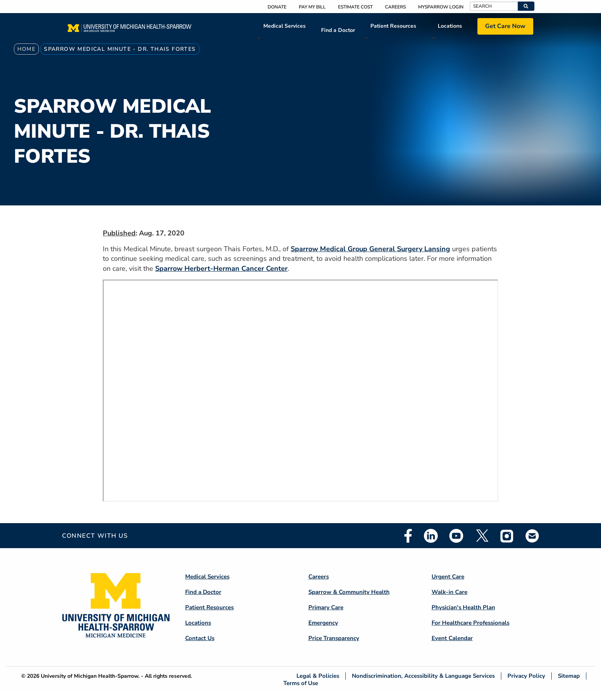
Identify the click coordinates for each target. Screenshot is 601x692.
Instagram (507, 536)
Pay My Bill (312, 7)
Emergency (323, 623)
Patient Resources (393, 26)
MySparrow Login (441, 7)
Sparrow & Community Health (349, 592)
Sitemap (569, 676)
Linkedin (431, 536)
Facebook (408, 536)
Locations (450, 26)
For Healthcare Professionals (470, 623)
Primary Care (325, 607)
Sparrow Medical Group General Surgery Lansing (370, 248)
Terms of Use (300, 683)
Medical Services (284, 26)
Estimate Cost (355, 7)
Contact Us (199, 638)
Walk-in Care (449, 592)
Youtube (456, 536)
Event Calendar (452, 638)
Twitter (482, 536)
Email (532, 536)
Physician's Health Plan (463, 607)
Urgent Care (448, 576)
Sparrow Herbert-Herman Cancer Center (221, 268)
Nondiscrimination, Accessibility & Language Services (423, 676)
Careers (395, 7)
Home (26, 49)
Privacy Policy (526, 676)
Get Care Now (505, 26)
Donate (277, 7)
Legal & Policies (317, 676)
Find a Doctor (338, 30)
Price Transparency (333, 638)
